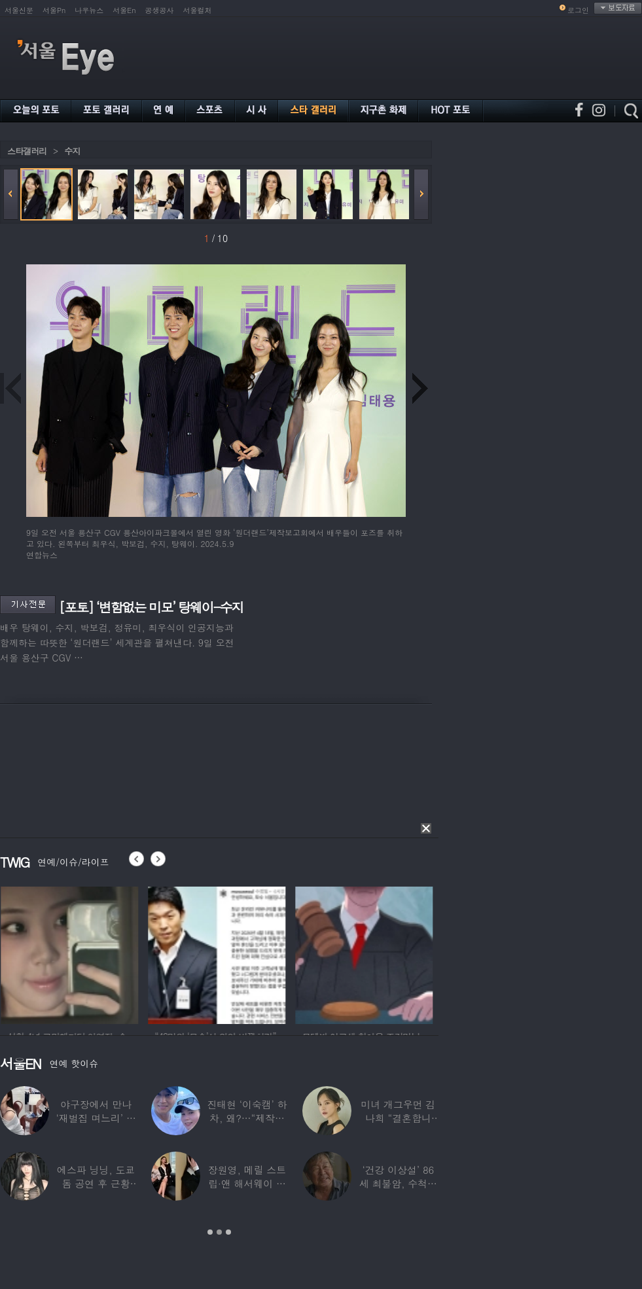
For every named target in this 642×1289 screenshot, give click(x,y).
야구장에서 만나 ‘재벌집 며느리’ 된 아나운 (96, 1118)
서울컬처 (197, 10)
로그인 (578, 10)
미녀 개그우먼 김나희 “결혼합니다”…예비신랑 (398, 1118)
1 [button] (210, 1232)
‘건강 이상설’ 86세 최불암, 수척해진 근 (398, 1183)
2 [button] (219, 1232)
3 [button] (228, 1232)
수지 (72, 151)
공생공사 (159, 10)
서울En (124, 10)
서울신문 (19, 10)
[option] (131, 953)
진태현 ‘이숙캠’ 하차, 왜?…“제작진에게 (247, 1118)
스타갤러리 (26, 151)
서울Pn (54, 10)
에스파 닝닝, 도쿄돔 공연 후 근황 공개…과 (96, 1183)
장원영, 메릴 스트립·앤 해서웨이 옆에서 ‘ (247, 1183)
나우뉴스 (89, 10)
